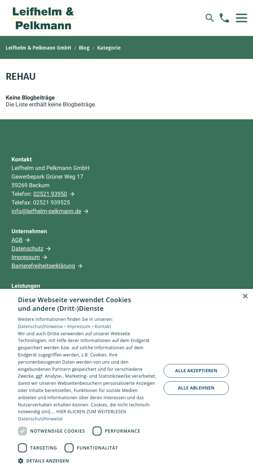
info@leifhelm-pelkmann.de (46, 211)
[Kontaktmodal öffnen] (224, 18)
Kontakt (103, 326)
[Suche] (210, 18)
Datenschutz (27, 248)
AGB (17, 239)
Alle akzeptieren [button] (196, 371)
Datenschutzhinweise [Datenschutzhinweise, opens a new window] (40, 419)
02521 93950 (50, 193)
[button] (241, 18)
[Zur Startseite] (43, 18)
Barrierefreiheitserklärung (43, 265)
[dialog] (126, 379)
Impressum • (81, 326)
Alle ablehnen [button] (196, 388)
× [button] (245, 296)
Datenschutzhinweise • (42, 326)
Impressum (25, 257)
